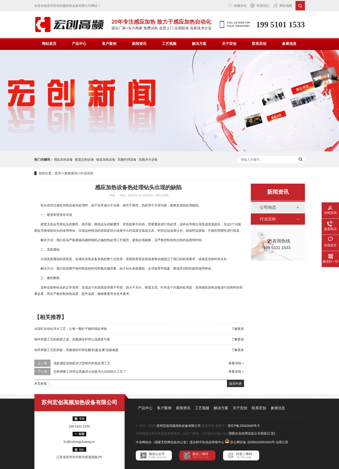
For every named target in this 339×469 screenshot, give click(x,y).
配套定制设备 (84, 159)
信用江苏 (282, 442)
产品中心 (79, 44)
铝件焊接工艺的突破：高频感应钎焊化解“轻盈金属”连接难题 (76, 350)
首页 (58, 173)
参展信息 (289, 44)
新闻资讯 (139, 44)
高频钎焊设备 (127, 159)
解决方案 (199, 44)
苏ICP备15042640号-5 (243, 425)
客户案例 (109, 44)
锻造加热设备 (105, 159)
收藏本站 (240, 5)
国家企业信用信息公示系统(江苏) (252, 433)
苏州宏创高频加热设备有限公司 (179, 425)
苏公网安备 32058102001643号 (252, 442)
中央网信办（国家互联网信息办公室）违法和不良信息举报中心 (180, 442)
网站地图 (285, 5)
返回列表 (235, 383)
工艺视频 (169, 44)
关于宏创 (229, 44)
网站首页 (49, 44)
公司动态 (268, 207)
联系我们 (263, 5)
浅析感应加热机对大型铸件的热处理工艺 (81, 363)
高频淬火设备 (148, 159)
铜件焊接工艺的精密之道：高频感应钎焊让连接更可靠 (72, 339)
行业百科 (87, 173)
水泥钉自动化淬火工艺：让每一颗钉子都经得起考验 (70, 328)
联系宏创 (259, 44)
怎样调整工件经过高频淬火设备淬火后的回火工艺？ (89, 371)
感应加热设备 (63, 159)
